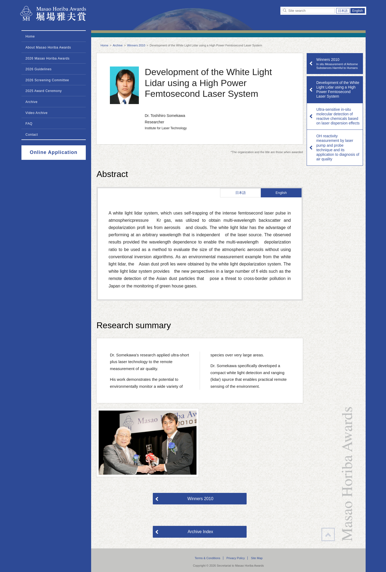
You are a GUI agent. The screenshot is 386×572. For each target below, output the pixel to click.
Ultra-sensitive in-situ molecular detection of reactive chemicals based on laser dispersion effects (337, 116)
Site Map (256, 558)
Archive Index (200, 531)
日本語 (343, 11)
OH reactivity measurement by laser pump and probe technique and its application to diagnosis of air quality (337, 147)
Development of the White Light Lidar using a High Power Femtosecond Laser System (337, 89)
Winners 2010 (136, 45)
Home (104, 45)
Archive (118, 45)
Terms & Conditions (207, 558)
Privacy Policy (236, 558)
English (357, 11)
